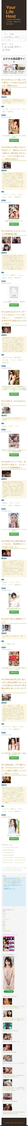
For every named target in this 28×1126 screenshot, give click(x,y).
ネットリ (4, 729)
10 (5, 870)
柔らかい (11, 277)
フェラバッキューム (19, 862)
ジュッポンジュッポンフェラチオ (10, 847)
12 (11, 870)
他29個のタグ (18, 196)
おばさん (4, 426)
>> (20, 870)
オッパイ (11, 584)
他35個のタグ (18, 505)
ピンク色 (20, 809)
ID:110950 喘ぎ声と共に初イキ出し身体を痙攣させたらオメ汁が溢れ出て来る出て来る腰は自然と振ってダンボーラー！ (13, 685)
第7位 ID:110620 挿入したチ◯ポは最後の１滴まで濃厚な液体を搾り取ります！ (13, 1076)
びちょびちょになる (7, 357)
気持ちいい (15, 726)
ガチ (4, 927)
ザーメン (4, 584)
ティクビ (4, 811)
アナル (10, 729)
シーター (18, 502)
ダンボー (22, 726)
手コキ (23, 109)
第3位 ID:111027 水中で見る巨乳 (10, 1030)
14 (17, 870)
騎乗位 (9, 643)
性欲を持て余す (17, 357)
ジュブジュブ (5, 809)
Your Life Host (11, 12)
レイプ (4, 917)
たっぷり (13, 109)
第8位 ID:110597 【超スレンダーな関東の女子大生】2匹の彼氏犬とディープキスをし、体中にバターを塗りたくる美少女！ (14, 1089)
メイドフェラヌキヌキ (20, 860)
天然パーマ (20, 360)
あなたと (4, 277)
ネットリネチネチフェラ (8, 852)
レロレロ (4, 196)
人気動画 (12, 34)
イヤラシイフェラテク (7, 857)
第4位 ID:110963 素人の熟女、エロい (11, 1041)
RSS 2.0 (17, 37)
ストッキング (6, 919)
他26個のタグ (18, 584)
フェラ (18, 109)
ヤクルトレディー (6, 726)
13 (14, 870)
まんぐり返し (5, 360)
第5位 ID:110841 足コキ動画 (9, 1052)
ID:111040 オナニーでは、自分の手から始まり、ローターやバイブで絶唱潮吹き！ (13, 465)
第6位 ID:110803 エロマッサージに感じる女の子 (13, 1064)
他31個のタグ (5, 362)
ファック (18, 582)
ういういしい (5, 194)
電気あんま (5, 502)
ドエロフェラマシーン (7, 862)
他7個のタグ (10, 111)
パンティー (13, 194)
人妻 (4, 915)
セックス (5, 913)
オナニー (12, 502)
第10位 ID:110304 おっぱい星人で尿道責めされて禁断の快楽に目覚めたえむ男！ (14, 1112)
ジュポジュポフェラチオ (8, 855)
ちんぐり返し (5, 109)
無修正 (4, 925)
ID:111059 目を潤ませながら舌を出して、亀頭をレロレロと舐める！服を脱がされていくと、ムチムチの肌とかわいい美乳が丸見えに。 (13, 153)
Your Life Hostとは (8, 37)
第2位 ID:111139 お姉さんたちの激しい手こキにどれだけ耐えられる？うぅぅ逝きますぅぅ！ (14, 1019)
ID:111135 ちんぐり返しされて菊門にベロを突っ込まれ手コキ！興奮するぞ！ (13, 83)
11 (8, 870)
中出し (4, 929)
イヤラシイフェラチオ (7, 860)
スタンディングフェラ (20, 857)
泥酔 (4, 923)
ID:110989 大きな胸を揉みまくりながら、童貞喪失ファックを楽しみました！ (13, 544)
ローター (4, 505)
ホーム (5, 34)
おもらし (11, 196)
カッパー (12, 582)
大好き (4, 921)
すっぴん (11, 426)
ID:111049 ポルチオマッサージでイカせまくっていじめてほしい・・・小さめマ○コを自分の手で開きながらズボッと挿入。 (13, 318)
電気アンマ (13, 275)
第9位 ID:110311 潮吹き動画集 (10, 1101)
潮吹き (4, 111)
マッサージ (13, 360)
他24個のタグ (18, 277)
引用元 (9, 102)
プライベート (5, 275)
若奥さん (11, 505)
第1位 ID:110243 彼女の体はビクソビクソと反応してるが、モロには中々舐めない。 (13, 1007)
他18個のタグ (18, 811)
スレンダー (20, 194)
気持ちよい (5, 582)
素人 (14, 643)
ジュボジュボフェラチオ (8, 850)
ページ (4, 868)
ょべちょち (20, 275)
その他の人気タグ (7, 930)
